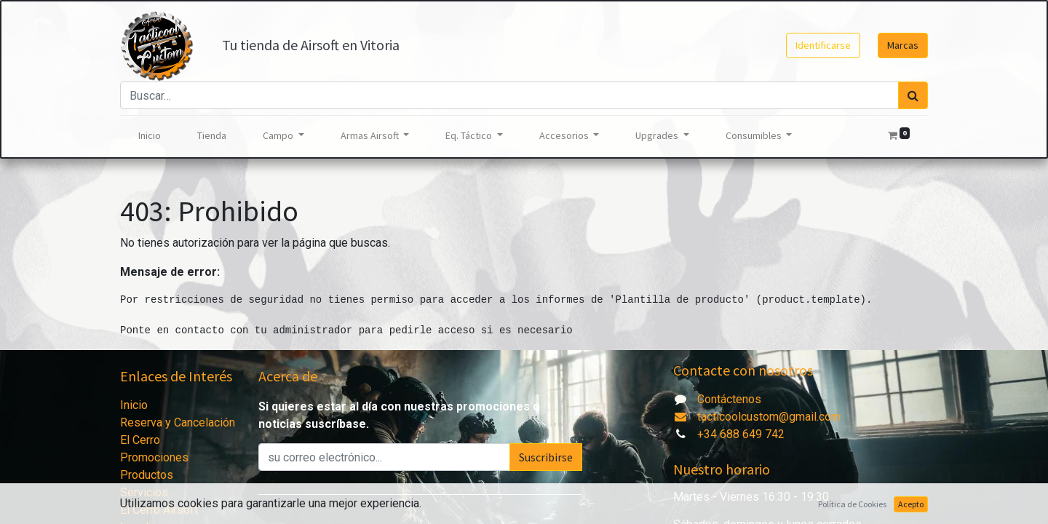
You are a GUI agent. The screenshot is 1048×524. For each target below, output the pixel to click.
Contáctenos (729, 399)
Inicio (134, 405)
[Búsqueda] (913, 95)
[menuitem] (149, 136)
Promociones (154, 457)
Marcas (902, 45)
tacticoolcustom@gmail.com (757, 417)
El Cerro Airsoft (159, 510)
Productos (146, 475)
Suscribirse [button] (546, 457)
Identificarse (823, 45)
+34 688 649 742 (741, 434)
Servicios (144, 492)
